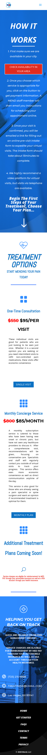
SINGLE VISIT (23, 384)
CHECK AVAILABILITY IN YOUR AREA (23, 69)
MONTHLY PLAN (23, 515)
